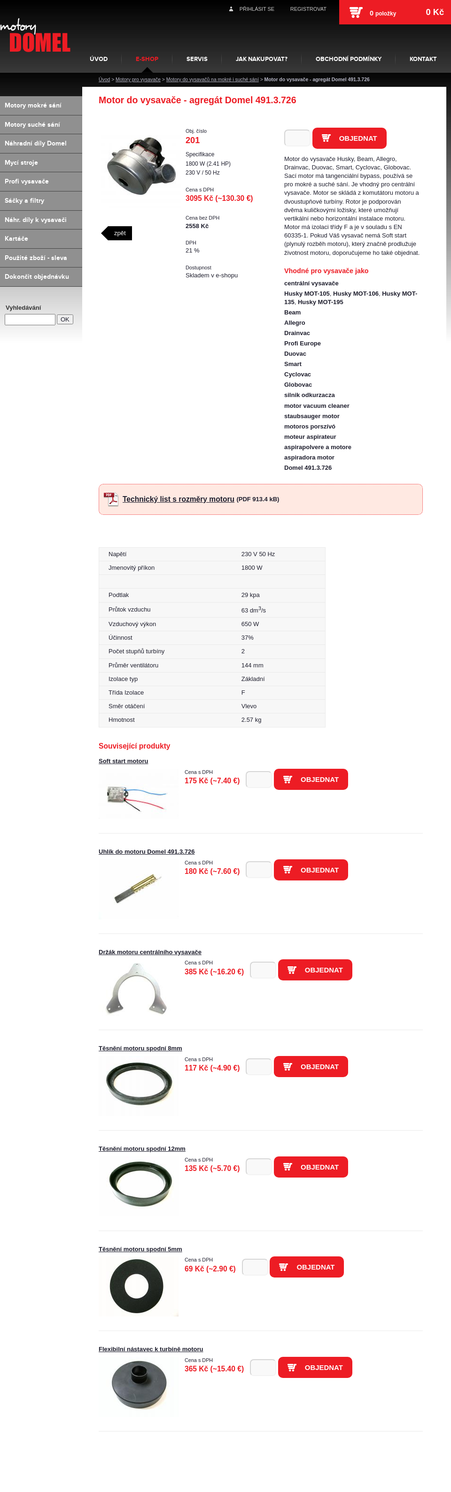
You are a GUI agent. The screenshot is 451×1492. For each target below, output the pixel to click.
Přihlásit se (257, 9)
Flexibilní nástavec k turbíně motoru (151, 1349)
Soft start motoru (123, 761)
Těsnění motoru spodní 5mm (140, 1249)
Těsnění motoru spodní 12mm (142, 1148)
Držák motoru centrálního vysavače (150, 952)
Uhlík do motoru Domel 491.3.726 (146, 851)
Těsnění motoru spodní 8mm (140, 1048)
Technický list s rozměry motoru (178, 499)
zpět (120, 233)
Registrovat (308, 9)
